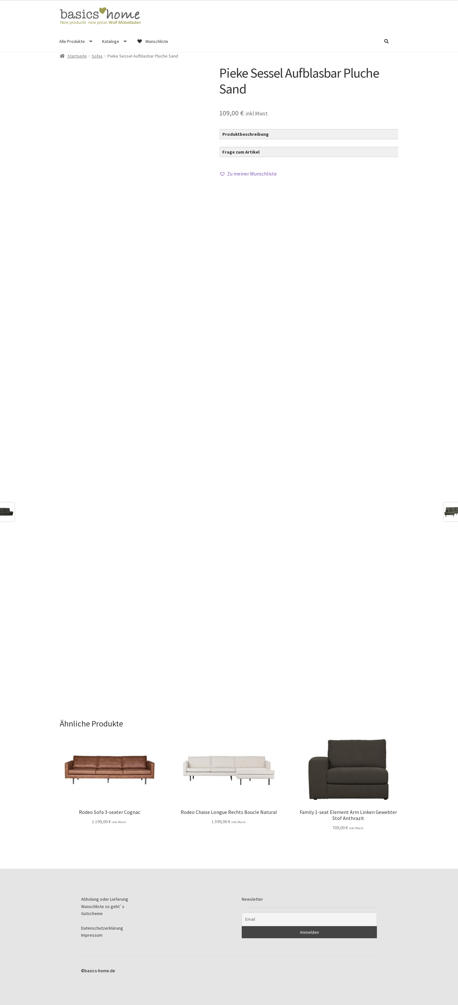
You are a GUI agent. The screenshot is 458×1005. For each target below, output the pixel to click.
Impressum (91, 935)
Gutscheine (92, 913)
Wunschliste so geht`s (102, 906)
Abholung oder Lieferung (104, 899)
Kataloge (110, 41)
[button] (248, 174)
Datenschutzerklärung (102, 928)
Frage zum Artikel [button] (241, 152)
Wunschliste (152, 41)
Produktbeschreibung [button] (245, 134)
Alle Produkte (72, 41)
